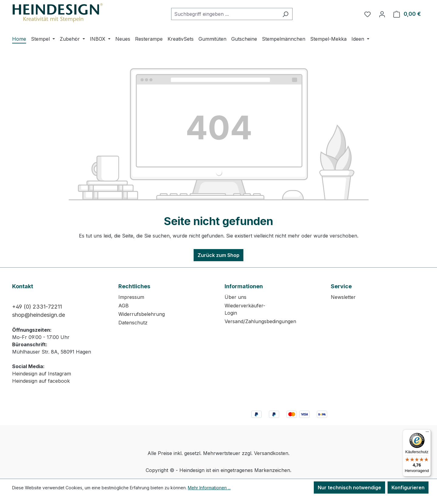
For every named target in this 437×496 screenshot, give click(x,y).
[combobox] (225, 14)
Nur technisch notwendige (349, 487)
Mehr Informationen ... (209, 487)
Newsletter (343, 297)
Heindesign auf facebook (41, 381)
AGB (123, 306)
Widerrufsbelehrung (141, 314)
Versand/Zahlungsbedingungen (260, 321)
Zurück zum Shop (218, 255)
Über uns (235, 297)
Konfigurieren (408, 487)
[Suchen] (285, 14)
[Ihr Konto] (382, 14)
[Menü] (427, 433)
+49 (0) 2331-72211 (37, 306)
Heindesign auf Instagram (41, 374)
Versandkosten (271, 453)
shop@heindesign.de (38, 315)
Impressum (131, 297)
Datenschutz (132, 323)
